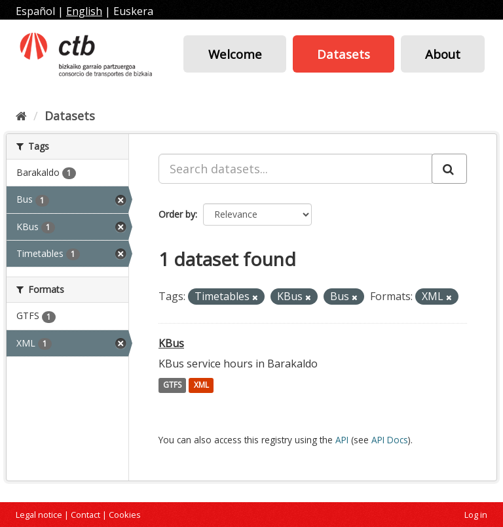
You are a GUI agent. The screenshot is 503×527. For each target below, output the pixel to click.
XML (201, 385)
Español (35, 11)
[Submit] (449, 169)
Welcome (235, 54)
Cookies (125, 514)
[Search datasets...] (295, 169)
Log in (475, 514)
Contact (85, 514)
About (442, 54)
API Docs (389, 440)
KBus (171, 343)
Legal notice (39, 514)
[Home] (21, 116)
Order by (176, 214)
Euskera (133, 11)
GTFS (172, 385)
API (341, 440)
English (84, 11)
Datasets (343, 54)
